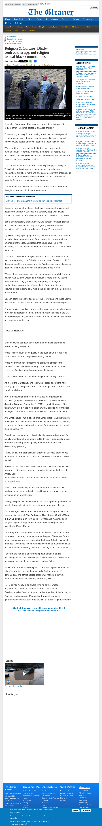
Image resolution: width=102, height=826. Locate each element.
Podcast (23, 31)
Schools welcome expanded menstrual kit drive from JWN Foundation (86, 74)
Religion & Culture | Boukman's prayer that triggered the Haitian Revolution (84, 157)
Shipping (42, 27)
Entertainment (52, 19)
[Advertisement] (38, 631)
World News (9, 27)
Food (34, 27)
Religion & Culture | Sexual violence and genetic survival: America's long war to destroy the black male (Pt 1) (86, 135)
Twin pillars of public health (85, 99)
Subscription (83, 802)
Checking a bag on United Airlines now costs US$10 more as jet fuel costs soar (85, 111)
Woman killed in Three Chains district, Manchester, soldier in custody (86, 104)
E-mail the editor (82, 53)
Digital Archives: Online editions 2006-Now (13, 795)
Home (7, 19)
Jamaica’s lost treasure (84, 96)
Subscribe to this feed (14, 39)
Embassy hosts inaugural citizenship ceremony (85, 87)
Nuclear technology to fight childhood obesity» (38, 610)
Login (24, 4)
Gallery (25, 803)
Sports (39, 19)
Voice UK (45, 803)
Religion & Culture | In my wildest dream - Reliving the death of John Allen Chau (86, 143)
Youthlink (45, 800)
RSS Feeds (27, 800)
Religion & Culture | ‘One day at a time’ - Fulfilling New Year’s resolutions (86, 150)
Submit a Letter (84, 807)
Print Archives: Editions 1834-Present (13, 804)
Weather (63, 800)
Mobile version (12, 37)
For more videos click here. (14, 686)
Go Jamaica (46, 795)
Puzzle (25, 805)
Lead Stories (19, 19)
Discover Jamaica (66, 793)
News (30, 19)
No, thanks (86, 811)
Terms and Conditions (86, 805)
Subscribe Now (32, 4)
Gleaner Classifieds (48, 793)
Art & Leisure (53, 27)
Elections (75, 27)
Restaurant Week (66, 791)
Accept (75, 811)
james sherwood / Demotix (61, 113)
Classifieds (65, 27)
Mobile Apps (9, 4)
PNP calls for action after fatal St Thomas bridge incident (85, 117)
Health (8, 23)
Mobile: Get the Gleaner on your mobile (31, 792)
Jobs (16, 31)
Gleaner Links (84, 787)
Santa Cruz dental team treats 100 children (84, 92)
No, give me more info (19, 824)
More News (80, 50)
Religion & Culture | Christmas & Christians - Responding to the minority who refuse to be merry (85, 166)
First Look (63, 798)
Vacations (8, 31)
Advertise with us (85, 793)
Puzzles (32, 31)
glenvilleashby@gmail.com (18, 599)
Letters (76, 19)
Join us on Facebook (14, 41)
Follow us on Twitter (14, 44)
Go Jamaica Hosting (67, 795)
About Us (82, 795)
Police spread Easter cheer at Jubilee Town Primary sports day (85, 68)
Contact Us (83, 798)
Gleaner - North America (50, 798)
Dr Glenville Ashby (48, 65)
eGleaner (18, 4)
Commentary (88, 19)
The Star (45, 791)
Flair (88, 27)
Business (65, 19)
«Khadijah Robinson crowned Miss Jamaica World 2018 (38, 608)
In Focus (20, 27)
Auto (27, 27)
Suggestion (83, 800)
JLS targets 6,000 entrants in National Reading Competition (85, 81)
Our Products (83, 790)
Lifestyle (19, 23)
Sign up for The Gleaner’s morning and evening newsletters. (34, 201)
